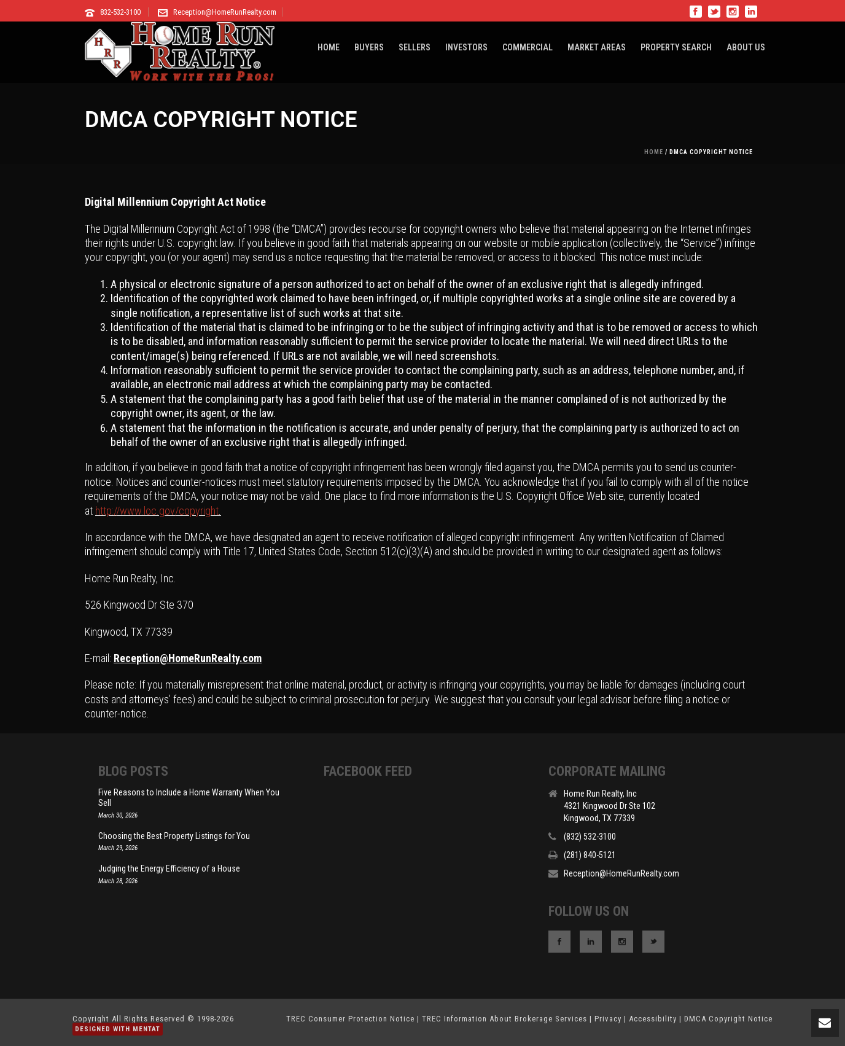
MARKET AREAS (596, 47)
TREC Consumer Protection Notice (350, 1018)
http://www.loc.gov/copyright (157, 510)
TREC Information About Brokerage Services (504, 1018)
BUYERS (369, 47)
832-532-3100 (120, 12)
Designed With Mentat (117, 1029)
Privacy (607, 1018)
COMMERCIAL (527, 47)
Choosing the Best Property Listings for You (174, 836)
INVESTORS (466, 47)
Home (653, 152)
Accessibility (653, 1018)
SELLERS (414, 47)
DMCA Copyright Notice (728, 1018)
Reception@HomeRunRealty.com (224, 12)
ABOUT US (745, 47)
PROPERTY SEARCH (676, 47)
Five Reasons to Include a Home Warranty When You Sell (188, 797)
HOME (328, 47)
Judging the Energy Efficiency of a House (169, 868)
